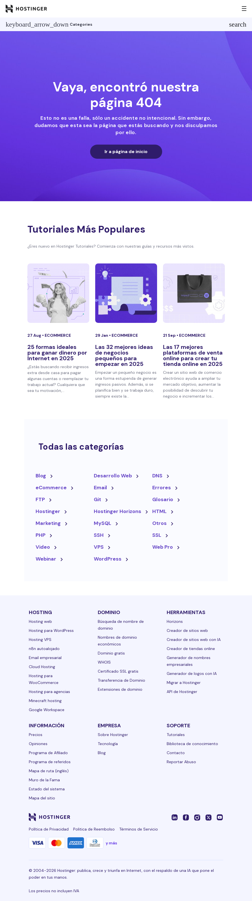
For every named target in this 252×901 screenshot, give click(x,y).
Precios (35, 734)
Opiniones (38, 743)
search (237, 24)
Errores (161, 487)
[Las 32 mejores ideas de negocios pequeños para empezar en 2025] (126, 293)
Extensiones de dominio (120, 689)
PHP (40, 535)
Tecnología (108, 743)
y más (111, 843)
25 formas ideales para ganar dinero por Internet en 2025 (57, 352)
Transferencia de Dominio (121, 680)
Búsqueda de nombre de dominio (121, 625)
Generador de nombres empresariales (188, 661)
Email (100, 487)
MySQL (102, 523)
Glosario (162, 499)
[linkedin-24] (174, 817)
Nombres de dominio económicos (117, 641)
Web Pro (162, 547)
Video (43, 547)
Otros (159, 523)
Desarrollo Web (113, 475)
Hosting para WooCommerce (43, 679)
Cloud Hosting (42, 666)
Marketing (48, 523)
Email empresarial (45, 657)
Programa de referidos (50, 761)
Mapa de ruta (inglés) (49, 770)
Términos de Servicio (138, 829)
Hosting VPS (40, 639)
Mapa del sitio (42, 798)
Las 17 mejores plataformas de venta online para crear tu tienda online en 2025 (193, 355)
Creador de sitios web (187, 630)
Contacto (176, 752)
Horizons (175, 621)
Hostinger (48, 511)
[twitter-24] (208, 817)
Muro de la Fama (44, 779)
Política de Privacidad (49, 829)
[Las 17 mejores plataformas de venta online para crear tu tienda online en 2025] (194, 293)
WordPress (107, 558)
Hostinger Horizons (117, 511)
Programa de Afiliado (48, 752)
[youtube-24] (219, 817)
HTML (159, 511)
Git (97, 499)
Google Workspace (46, 709)
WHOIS (104, 662)
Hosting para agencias (49, 691)
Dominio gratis (111, 653)
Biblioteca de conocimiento (192, 743)
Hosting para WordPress (51, 630)
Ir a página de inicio (126, 152)
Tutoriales (176, 734)
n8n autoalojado (44, 648)
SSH (99, 535)
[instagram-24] (197, 817)
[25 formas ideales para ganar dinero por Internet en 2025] (58, 293)
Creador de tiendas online (191, 648)
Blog (41, 475)
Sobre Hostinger (113, 734)
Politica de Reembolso (94, 829)
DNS (157, 475)
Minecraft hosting (45, 700)
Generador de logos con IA (192, 673)
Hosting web (40, 621)
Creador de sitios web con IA (194, 639)
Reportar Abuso (181, 761)
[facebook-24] (186, 817)
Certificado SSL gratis (118, 671)
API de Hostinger (182, 691)
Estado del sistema (47, 788)
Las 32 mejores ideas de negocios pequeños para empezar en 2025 (124, 355)
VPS (99, 547)
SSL (156, 535)
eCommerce (58, 335)
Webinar (46, 558)
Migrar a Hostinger (184, 682)
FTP (40, 499)
